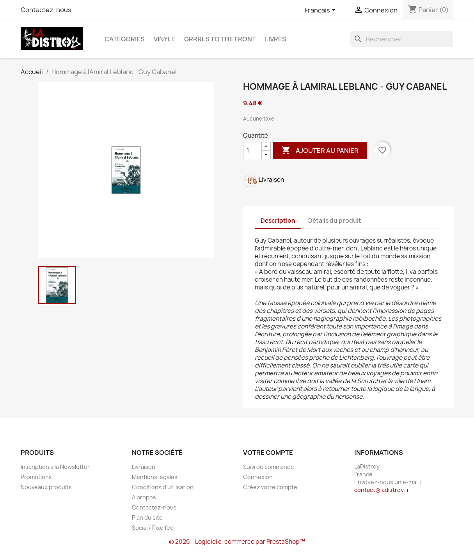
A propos (144, 497)
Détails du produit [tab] (334, 221)
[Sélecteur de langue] (321, 10)
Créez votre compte (270, 487)
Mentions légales (155, 477)
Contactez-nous (46, 9)
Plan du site (147, 517)
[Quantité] (252, 150)
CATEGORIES (125, 39)
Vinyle (164, 39)
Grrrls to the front (220, 39)
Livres (275, 39)
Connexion (258, 477)
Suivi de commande (268, 466)
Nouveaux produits (46, 487)
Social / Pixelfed (153, 527)
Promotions (36, 477)
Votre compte (268, 452)
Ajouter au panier (320, 151)
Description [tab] (278, 221)
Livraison (143, 466)
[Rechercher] (401, 39)
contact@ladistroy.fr (381, 489)
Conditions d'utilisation (163, 487)
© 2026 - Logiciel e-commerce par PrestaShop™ (237, 542)
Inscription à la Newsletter (55, 466)
